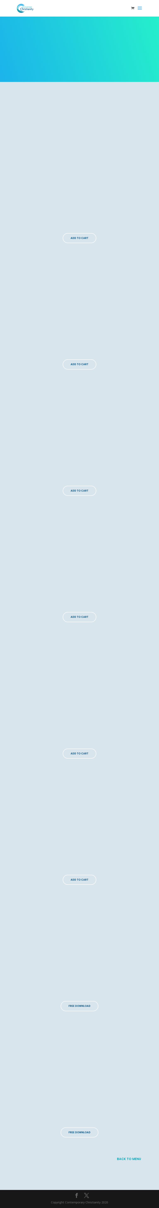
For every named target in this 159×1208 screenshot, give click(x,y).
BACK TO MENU (129, 1159)
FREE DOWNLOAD (79, 1006)
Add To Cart (79, 238)
